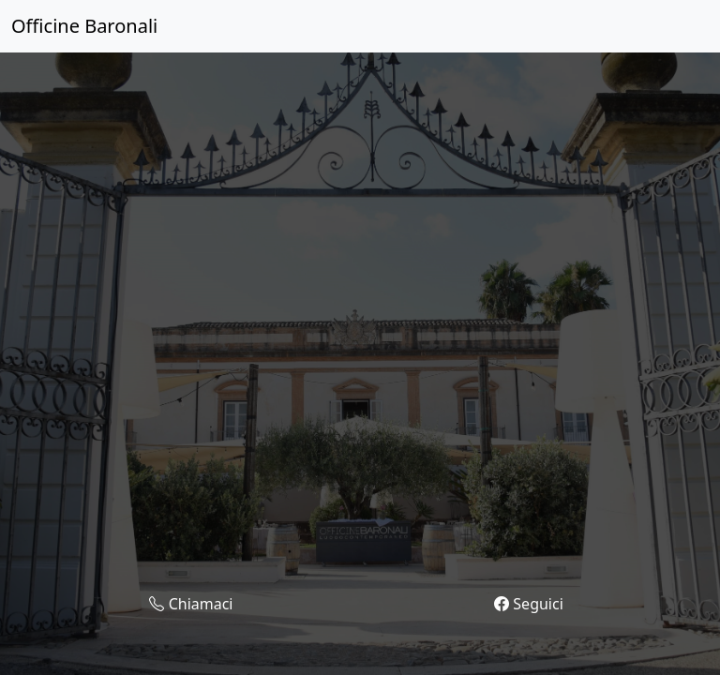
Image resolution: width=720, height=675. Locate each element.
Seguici (528, 604)
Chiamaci (190, 604)
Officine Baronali (84, 25)
